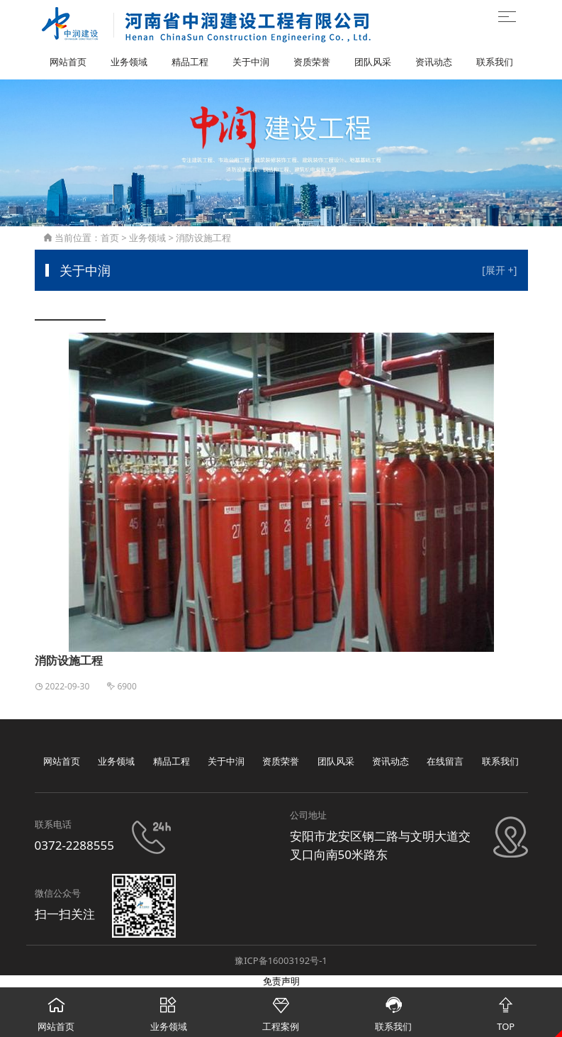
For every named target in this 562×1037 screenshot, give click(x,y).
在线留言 (445, 761)
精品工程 (190, 61)
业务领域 (129, 61)
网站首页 (68, 61)
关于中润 (250, 61)
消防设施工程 (203, 237)
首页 (110, 237)
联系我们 (494, 61)
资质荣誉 (311, 61)
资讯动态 (433, 61)
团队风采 (372, 61)
